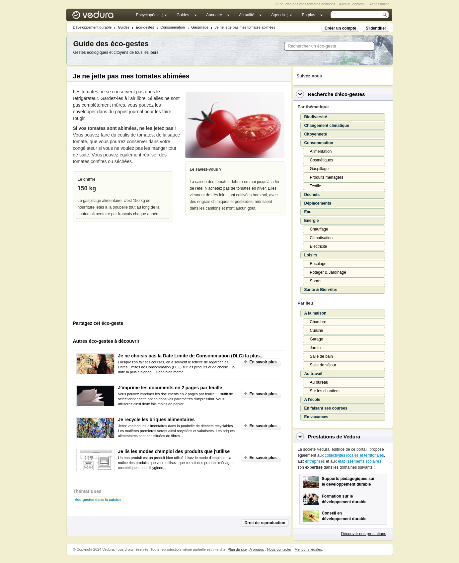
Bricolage (318, 263)
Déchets (312, 194)
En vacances (316, 417)
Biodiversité (315, 117)
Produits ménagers (327, 177)
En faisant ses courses (325, 408)
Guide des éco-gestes (111, 44)
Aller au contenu (352, 4)
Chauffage (319, 229)
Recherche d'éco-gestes (336, 94)
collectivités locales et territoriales (354, 455)
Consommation (172, 27)
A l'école (312, 399)
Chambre (318, 322)
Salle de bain (321, 356)
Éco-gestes (145, 27)
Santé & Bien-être (321, 289)
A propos (257, 549)
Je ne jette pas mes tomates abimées (245, 27)
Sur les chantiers (325, 391)
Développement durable (92, 27)
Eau (308, 212)
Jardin (315, 347)
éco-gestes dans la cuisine (98, 500)
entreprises (315, 461)
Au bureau (319, 382)
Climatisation (321, 237)
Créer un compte (340, 28)
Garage (316, 339)
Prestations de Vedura (334, 436)
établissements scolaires (359, 461)
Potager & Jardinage (328, 272)
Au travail (313, 373)
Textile (315, 186)
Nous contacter (279, 549)
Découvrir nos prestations (363, 534)
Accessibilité (379, 4)
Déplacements (317, 203)
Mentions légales (308, 549)
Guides (123, 27)
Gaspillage (199, 27)
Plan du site (237, 549)
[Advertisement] (123, 272)
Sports (316, 281)
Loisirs (310, 255)
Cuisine (316, 330)
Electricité (318, 246)
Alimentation (321, 151)
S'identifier (376, 28)
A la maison (315, 313)
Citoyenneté (315, 134)
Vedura (101, 16)
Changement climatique (326, 125)
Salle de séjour (323, 365)
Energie (311, 220)
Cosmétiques (321, 160)
